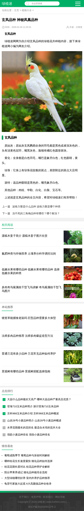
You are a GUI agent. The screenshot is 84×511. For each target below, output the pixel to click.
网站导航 (60, 496)
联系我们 (48, 496)
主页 (16, 10)
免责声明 (36, 496)
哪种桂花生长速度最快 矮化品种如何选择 (28, 460)
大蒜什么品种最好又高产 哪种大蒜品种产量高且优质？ (39, 399)
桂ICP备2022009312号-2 (42, 506)
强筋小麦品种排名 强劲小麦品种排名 (28, 434)
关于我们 (24, 496)
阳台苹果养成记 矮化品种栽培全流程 (25, 472)
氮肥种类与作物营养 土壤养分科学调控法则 (29, 253)
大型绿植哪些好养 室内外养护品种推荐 (27, 477)
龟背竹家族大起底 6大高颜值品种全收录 (27, 483)
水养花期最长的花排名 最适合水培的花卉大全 (34, 427)
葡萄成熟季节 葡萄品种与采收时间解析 (27, 455)
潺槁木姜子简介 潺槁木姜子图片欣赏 (24, 235)
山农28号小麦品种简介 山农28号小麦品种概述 (34, 420)
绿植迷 (7, 3)
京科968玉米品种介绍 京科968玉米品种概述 (33, 413)
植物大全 (27, 10)
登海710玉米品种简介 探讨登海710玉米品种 (33, 406)
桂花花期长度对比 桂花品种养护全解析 (27, 466)
